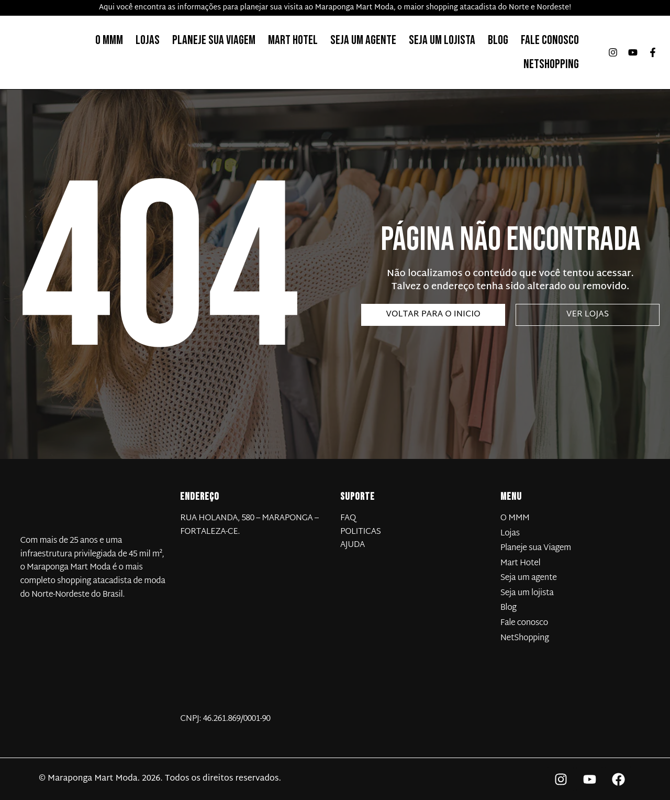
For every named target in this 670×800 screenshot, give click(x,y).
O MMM (109, 40)
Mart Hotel (293, 40)
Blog (498, 40)
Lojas (148, 40)
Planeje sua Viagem (213, 40)
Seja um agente (363, 40)
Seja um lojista (442, 40)
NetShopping (551, 64)
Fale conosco (550, 40)
